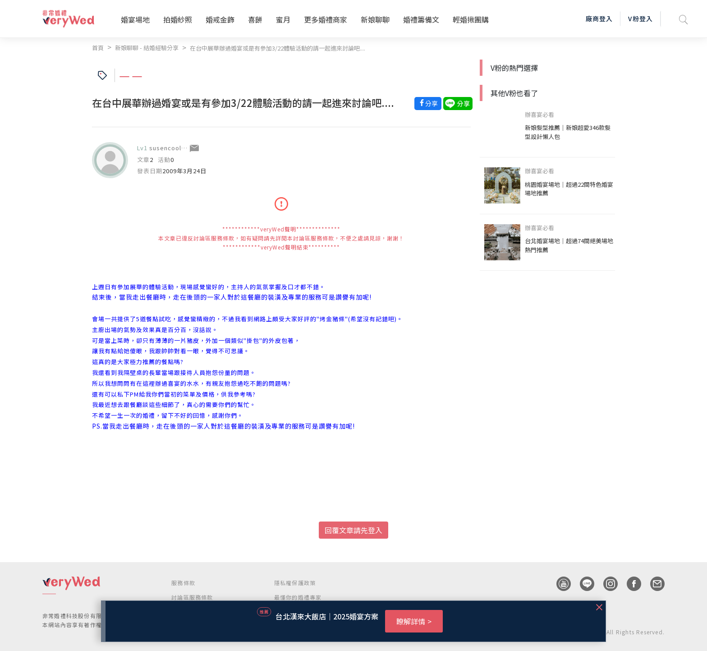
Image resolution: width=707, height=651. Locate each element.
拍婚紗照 (177, 19)
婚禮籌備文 (421, 19)
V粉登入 (640, 18)
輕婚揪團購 (471, 19)
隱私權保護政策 (295, 582)
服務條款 (183, 582)
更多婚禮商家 (325, 19)
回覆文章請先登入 (353, 530)
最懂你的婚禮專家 (298, 597)
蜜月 (283, 19)
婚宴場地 (135, 19)
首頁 (98, 47)
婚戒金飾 (220, 19)
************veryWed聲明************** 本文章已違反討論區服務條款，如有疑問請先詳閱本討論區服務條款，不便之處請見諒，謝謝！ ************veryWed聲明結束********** (281, 238)
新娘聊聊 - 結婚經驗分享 (147, 47)
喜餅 (255, 19)
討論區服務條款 (192, 597)
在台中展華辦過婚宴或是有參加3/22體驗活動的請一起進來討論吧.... (277, 48)
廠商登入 (599, 18)
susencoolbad (171, 147)
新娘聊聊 (375, 19)
